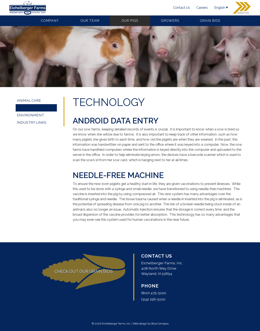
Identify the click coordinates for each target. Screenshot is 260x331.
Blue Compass (160, 323)
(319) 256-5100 (153, 299)
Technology (29, 108)
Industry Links (31, 122)
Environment (30, 115)
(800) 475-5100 (153, 293)
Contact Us (156, 256)
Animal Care (29, 100)
